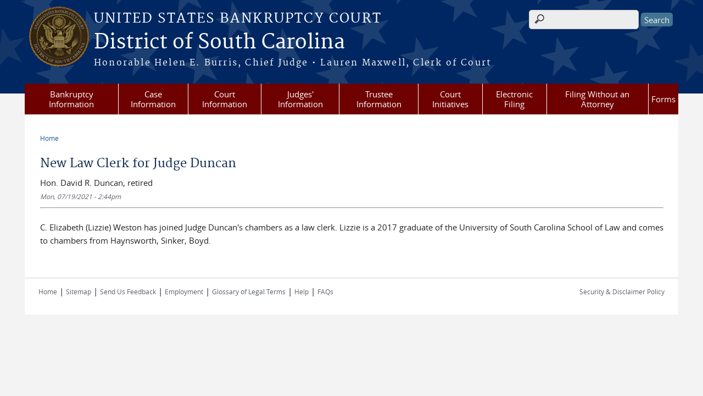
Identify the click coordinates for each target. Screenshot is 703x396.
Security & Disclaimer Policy (622, 291)
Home (49, 138)
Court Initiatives (450, 99)
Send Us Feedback (128, 291)
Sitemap (78, 291)
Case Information (153, 99)
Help (301, 291)
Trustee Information (378, 99)
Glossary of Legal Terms (249, 291)
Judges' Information (300, 99)
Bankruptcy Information (71, 99)
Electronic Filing (514, 99)
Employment (184, 291)
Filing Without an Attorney (597, 99)
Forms (663, 99)
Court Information (224, 99)
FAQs (325, 291)
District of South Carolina (219, 42)
